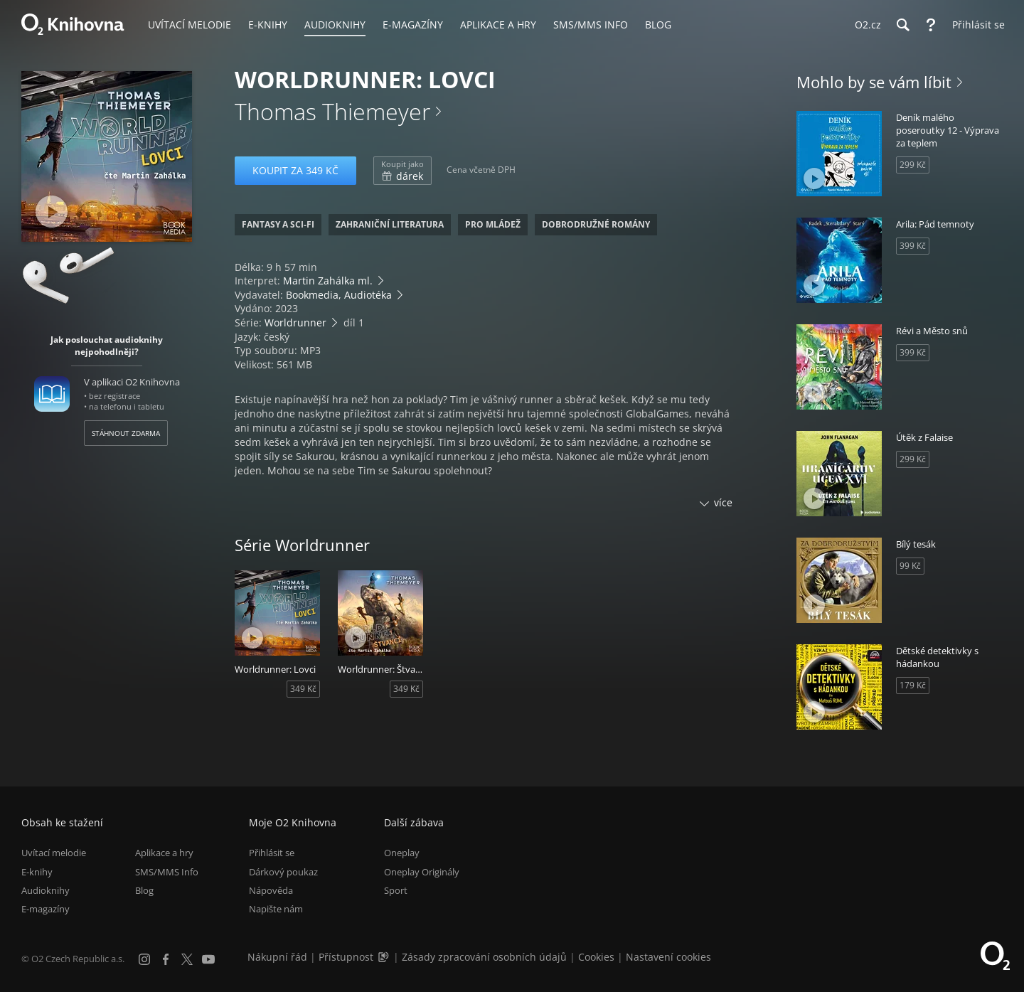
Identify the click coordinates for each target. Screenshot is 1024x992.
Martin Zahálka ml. (328, 280)
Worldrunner (295, 322)
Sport (395, 890)
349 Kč (303, 689)
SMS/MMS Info (166, 871)
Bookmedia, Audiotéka (339, 295)
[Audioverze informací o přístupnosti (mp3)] (384, 956)
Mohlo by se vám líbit (873, 81)
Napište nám (276, 908)
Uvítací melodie (53, 852)
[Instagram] (144, 959)
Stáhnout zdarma (126, 433)
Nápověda (271, 890)
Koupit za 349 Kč (295, 170)
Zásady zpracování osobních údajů (484, 957)
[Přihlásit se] (975, 25)
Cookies (596, 957)
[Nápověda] (931, 25)
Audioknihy (45, 890)
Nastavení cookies (668, 957)
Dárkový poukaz (283, 871)
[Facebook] (165, 959)
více (723, 502)
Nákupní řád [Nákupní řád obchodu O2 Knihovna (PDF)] (277, 957)
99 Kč (910, 566)
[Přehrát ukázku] (51, 211)
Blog (144, 890)
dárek (402, 171)
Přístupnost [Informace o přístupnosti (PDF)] (346, 957)
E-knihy (37, 871)
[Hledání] (902, 25)
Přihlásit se (271, 852)
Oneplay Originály (421, 871)
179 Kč (913, 685)
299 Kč (913, 165)
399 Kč (913, 246)
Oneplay (402, 852)
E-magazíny (45, 908)
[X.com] (187, 959)
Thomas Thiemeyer (332, 111)
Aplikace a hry (164, 852)
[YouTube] (208, 959)
